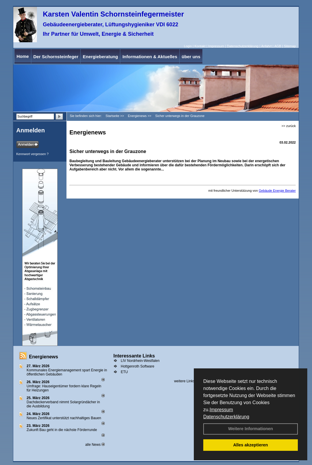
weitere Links (186, 381)
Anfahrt (266, 46)
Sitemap (290, 46)
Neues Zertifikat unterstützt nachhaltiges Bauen (64, 418)
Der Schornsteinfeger (56, 56)
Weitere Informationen (250, 428)
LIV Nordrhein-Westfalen (140, 361)
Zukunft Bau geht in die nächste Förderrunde (62, 430)
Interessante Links (134, 355)
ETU (124, 372)
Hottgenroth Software (137, 366)
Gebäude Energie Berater (277, 190)
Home (23, 56)
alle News (94, 445)
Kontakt (199, 46)
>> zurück (289, 126)
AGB (277, 46)
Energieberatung (100, 56)
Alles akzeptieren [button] (250, 445)
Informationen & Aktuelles (149, 56)
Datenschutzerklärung (226, 416)
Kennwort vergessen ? (32, 154)
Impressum (221, 409)
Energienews (43, 356)
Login (188, 46)
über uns (191, 56)
